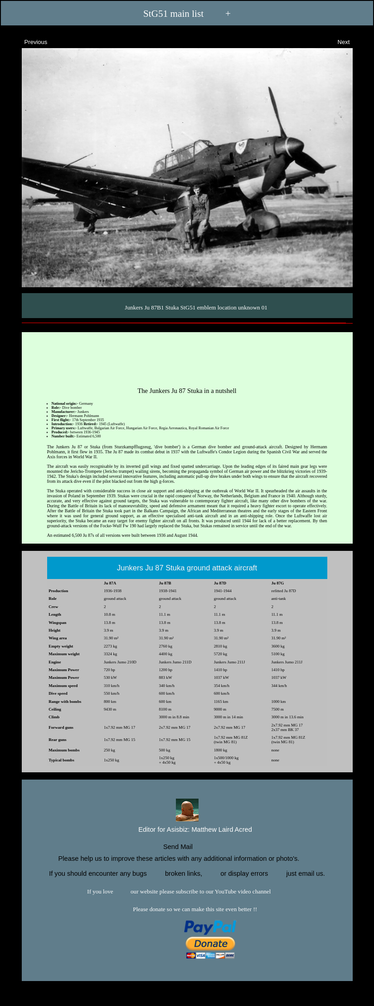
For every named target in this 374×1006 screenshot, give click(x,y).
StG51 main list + (187, 13)
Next (352, 41)
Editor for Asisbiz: (187, 828)
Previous (27, 41)
